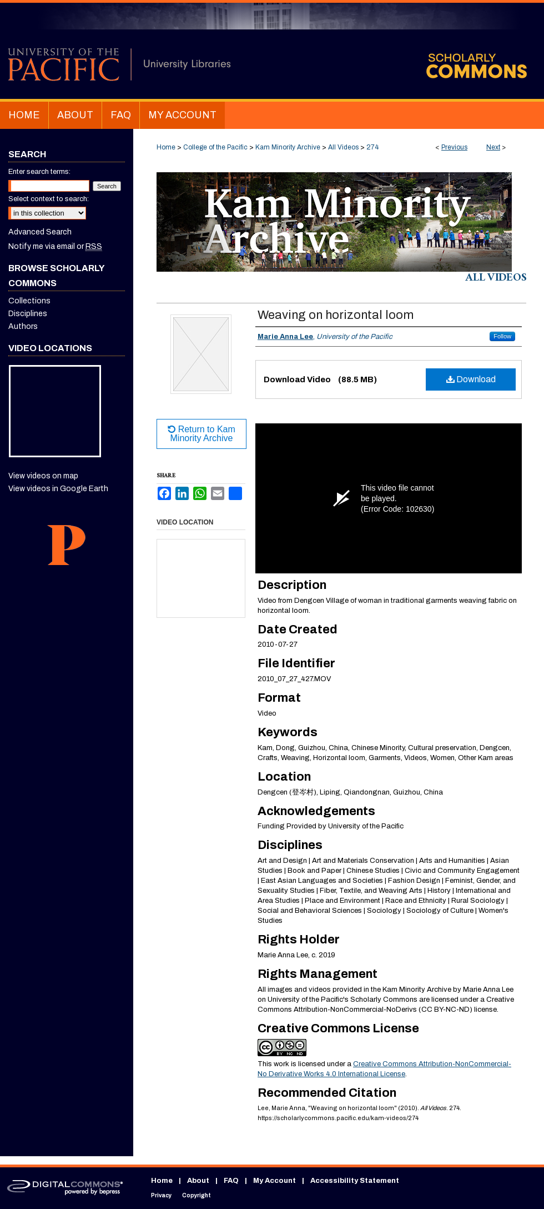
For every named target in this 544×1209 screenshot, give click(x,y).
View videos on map (43, 476)
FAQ (231, 1181)
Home (166, 147)
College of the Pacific (215, 147)
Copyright (196, 1195)
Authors (23, 326)
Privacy (161, 1195)
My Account (274, 1181)
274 (372, 147)
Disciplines (27, 313)
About (198, 1181)
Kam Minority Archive (287, 147)
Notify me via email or (55, 246)
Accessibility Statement (354, 1181)
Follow (502, 336)
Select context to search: (48, 199)
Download (471, 379)
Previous (454, 147)
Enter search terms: (39, 172)
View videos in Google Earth (58, 488)
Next (493, 147)
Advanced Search (40, 232)
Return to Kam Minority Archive (201, 433)
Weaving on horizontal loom (336, 315)
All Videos (343, 147)
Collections (29, 301)
